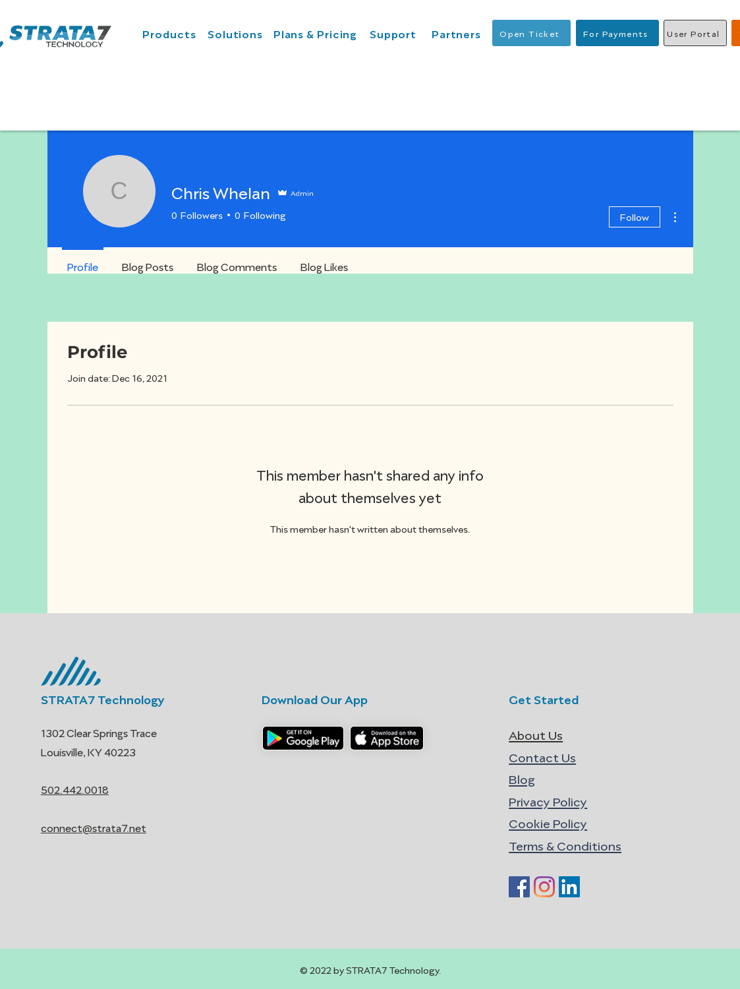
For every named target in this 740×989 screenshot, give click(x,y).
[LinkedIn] (569, 886)
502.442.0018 (75, 789)
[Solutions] (237, 33)
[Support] (394, 33)
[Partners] (458, 33)
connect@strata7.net (93, 827)
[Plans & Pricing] (317, 33)
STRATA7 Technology (103, 698)
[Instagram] (544, 886)
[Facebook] (519, 886)
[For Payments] (617, 33)
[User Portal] (695, 33)
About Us (536, 734)
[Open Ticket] (531, 33)
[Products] (171, 32)
